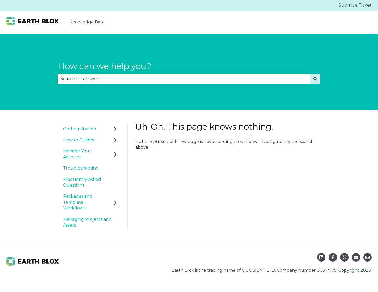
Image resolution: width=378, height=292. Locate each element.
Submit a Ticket (355, 5)
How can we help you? (104, 66)
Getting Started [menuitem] (79, 128)
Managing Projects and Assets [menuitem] (87, 222)
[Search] (315, 79)
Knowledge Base (87, 21)
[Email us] (367, 257)
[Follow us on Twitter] (344, 257)
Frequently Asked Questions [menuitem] (82, 182)
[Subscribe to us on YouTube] (356, 257)
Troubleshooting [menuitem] (81, 168)
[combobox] (184, 79)
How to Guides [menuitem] (78, 139)
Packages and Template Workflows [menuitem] (77, 202)
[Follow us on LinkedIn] (321, 257)
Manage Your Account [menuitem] (77, 153)
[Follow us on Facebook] (333, 257)
